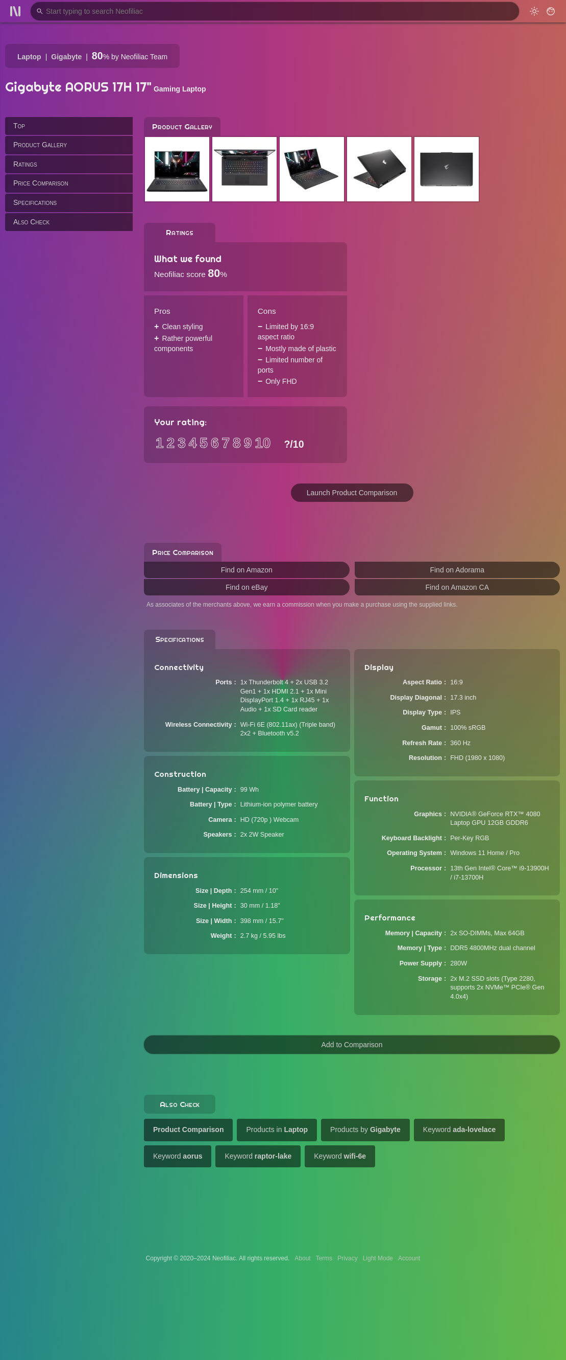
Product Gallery (40, 145)
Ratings (25, 164)
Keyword (459, 1129)
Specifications (35, 202)
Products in (277, 1129)
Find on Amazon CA (457, 587)
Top (19, 126)
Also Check (31, 222)
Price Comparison (40, 183)
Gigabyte (66, 57)
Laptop (29, 57)
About (302, 1258)
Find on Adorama (457, 570)
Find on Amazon (247, 570)
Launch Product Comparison (352, 493)
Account (409, 1258)
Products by (365, 1129)
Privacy (347, 1258)
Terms (324, 1258)
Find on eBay (247, 587)
